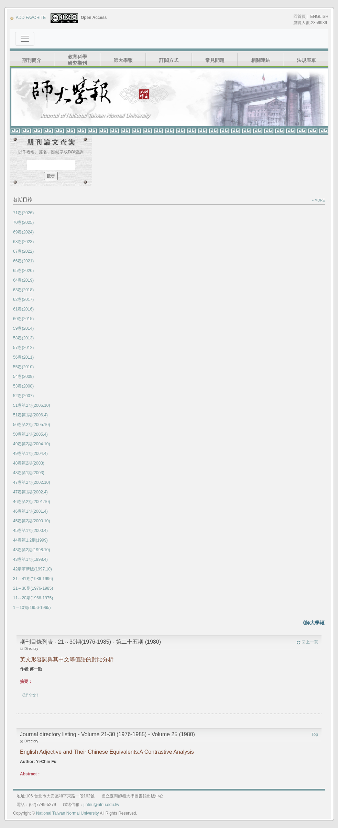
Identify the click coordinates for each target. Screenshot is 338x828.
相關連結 (260, 60)
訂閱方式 (168, 60)
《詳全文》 (30, 695)
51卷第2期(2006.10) (31, 405)
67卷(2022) (23, 251)
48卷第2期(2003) (28, 463)
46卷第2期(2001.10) (31, 501)
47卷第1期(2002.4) (30, 492)
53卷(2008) (23, 386)
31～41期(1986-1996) (33, 578)
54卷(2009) (23, 376)
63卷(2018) (23, 289)
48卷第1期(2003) (28, 472)
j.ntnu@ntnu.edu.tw (101, 804)
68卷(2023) (23, 241)
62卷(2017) (23, 299)
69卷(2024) (23, 232)
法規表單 (306, 60)
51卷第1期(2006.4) (30, 415)
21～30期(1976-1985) (33, 588)
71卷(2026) (23, 212)
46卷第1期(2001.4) (30, 511)
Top (315, 734)
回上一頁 (307, 642)
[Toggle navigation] (24, 39)
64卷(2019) (23, 280)
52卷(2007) (23, 395)
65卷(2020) (23, 270)
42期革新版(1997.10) (32, 569)
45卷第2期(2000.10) (31, 521)
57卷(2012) (23, 347)
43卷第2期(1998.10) (31, 549)
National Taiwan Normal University (67, 813)
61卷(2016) (23, 309)
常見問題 (215, 60)
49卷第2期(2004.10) (31, 444)
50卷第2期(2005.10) (31, 424)
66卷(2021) (23, 261)
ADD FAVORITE (28, 17)
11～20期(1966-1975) (33, 598)
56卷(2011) (23, 357)
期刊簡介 (31, 60)
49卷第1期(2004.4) (30, 453)
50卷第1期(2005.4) (30, 434)
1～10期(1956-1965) (32, 607)
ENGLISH (319, 16)
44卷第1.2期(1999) (30, 540)
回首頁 (299, 16)
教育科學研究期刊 (77, 60)
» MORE (318, 200)
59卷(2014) (23, 328)
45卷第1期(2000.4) (30, 530)
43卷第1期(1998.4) (30, 559)
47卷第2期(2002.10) (31, 482)
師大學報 (123, 60)
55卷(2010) (23, 366)
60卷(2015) (23, 318)
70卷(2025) (23, 222)
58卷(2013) (23, 338)
